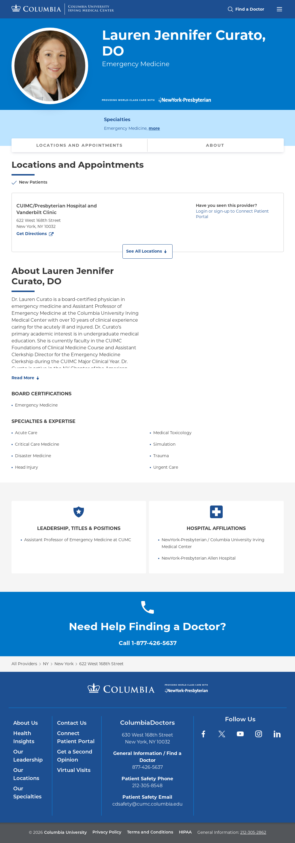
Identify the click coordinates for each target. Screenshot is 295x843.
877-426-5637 (147, 767)
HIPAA (185, 832)
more (154, 128)
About (215, 145)
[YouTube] (240, 734)
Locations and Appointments (79, 145)
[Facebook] (203, 734)
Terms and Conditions (150, 832)
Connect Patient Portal (75, 738)
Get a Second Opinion (74, 756)
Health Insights (23, 738)
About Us (25, 723)
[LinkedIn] (277, 734)
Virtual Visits (73, 770)
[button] (147, 251)
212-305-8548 (147, 785)
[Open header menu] (279, 8)
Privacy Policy (106, 832)
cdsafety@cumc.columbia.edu (147, 804)
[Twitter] (222, 734)
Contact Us (71, 723)
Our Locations (26, 774)
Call (148, 643)
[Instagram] (258, 734)
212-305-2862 (253, 832)
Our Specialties (27, 793)
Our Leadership (28, 756)
